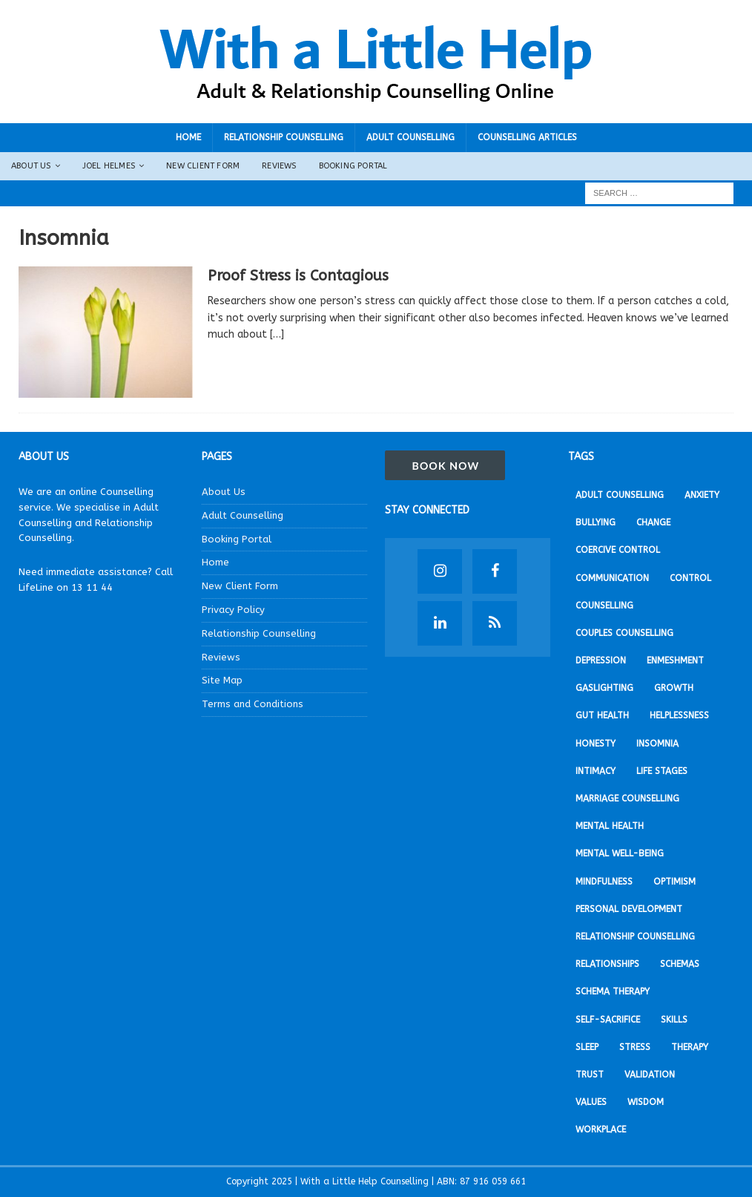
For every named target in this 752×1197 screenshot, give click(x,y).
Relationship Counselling (283, 137)
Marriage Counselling (627, 798)
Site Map (222, 680)
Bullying (595, 522)
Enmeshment (675, 660)
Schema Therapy (612, 991)
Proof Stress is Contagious (298, 275)
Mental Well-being (619, 853)
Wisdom (645, 1102)
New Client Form (203, 166)
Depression (600, 660)
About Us (31, 166)
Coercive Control (617, 550)
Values (591, 1102)
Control (690, 578)
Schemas (679, 964)
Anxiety (702, 495)
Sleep (586, 1047)
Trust (589, 1074)
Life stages (661, 771)
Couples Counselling (624, 633)
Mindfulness (604, 881)
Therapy (689, 1047)
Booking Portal (353, 166)
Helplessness (679, 715)
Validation (649, 1074)
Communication (612, 578)
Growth (673, 688)
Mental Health (609, 826)
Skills (674, 1019)
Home (188, 137)
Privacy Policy (233, 609)
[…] (277, 334)
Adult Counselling (410, 137)
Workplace (600, 1129)
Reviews (279, 166)
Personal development (628, 909)
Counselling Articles (527, 137)
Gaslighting (604, 688)
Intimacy (595, 771)
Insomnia (657, 743)
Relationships (607, 964)
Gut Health (602, 715)
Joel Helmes (108, 166)
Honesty (595, 743)
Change (653, 522)
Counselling (604, 605)
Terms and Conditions (252, 703)
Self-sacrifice (607, 1019)
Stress (634, 1047)
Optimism (674, 881)
